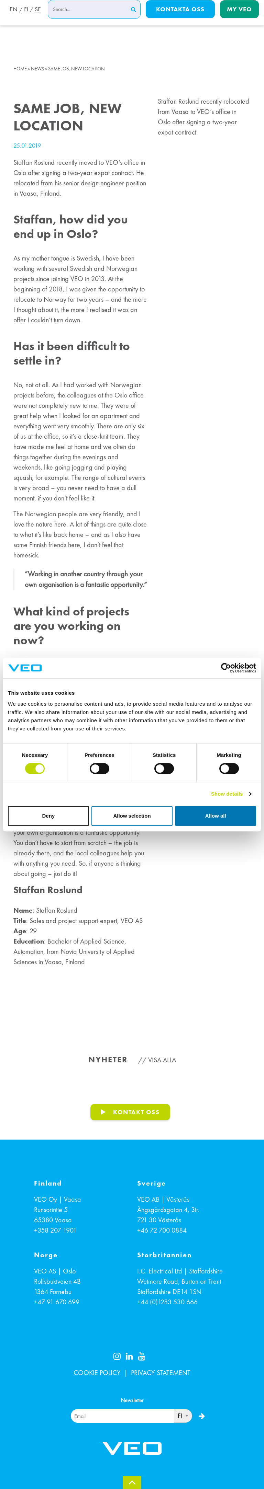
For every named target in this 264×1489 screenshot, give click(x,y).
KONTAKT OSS (136, 1112)
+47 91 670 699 (56, 1302)
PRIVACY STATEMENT (160, 1373)
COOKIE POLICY (97, 1373)
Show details (227, 794)
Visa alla (162, 1060)
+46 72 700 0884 (162, 1230)
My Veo (239, 18)
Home (20, 69)
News (37, 69)
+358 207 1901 (55, 1230)
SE (38, 18)
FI (25, 18)
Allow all (215, 816)
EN (11, 18)
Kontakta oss (180, 18)
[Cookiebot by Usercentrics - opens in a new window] (226, 668)
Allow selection (132, 816)
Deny (48, 816)
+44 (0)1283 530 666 (167, 1302)
